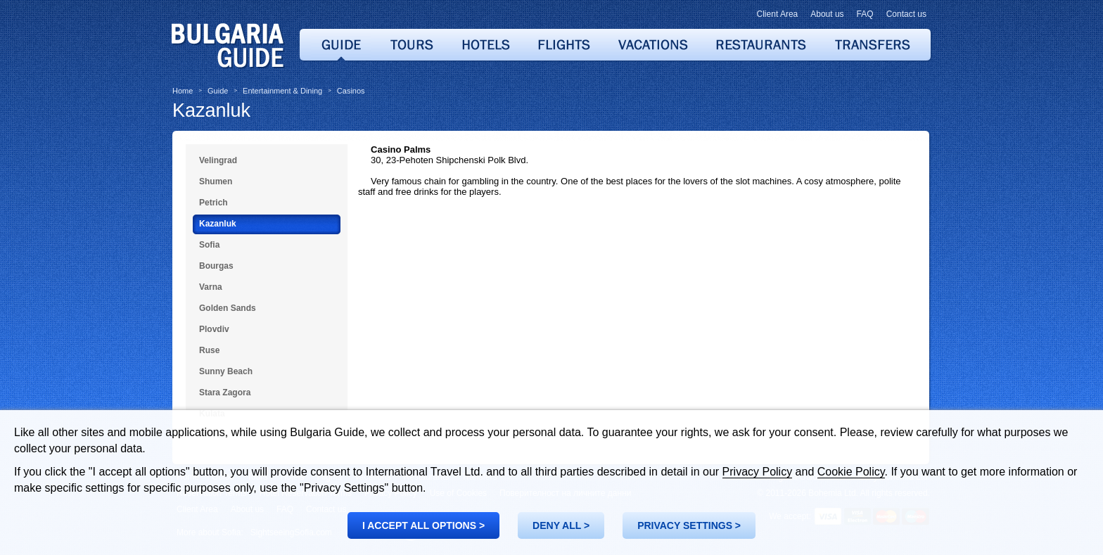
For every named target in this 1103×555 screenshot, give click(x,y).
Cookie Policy (851, 472)
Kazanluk (211, 110)
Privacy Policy (757, 472)
